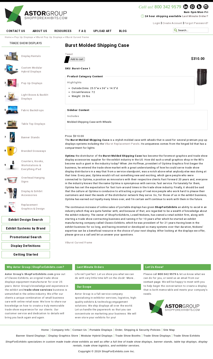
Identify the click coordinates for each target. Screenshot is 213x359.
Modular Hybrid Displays (97, 335)
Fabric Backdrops (32, 110)
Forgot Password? (196, 23)
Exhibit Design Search (26, 220)
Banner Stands (30, 137)
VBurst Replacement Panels (122, 143)
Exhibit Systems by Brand (26, 228)
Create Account (172, 23)
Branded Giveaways (33, 150)
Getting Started (25, 254)
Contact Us (79, 329)
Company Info (61, 329)
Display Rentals (31, 56)
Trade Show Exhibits (186, 335)
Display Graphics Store (63, 335)
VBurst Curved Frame (77, 37)
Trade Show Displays (157, 335)
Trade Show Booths (128, 335)
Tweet (69, 54)
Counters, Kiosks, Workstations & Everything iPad (32, 165)
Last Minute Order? (195, 16)
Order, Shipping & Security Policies (138, 329)
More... (131, 277)
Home (8, 37)
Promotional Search (26, 237)
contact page (151, 281)
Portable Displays (100, 329)
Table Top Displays (33, 123)
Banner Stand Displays (31, 335)
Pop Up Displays (23, 37)
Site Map (169, 329)
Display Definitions (26, 246)
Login (156, 23)
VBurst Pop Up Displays (49, 37)
